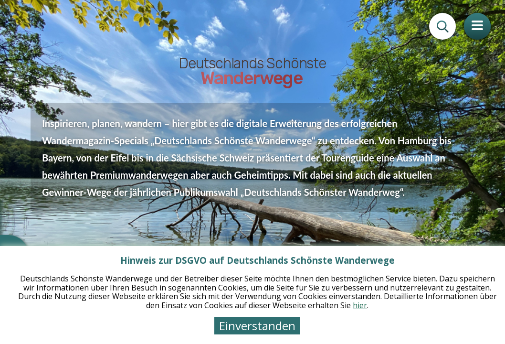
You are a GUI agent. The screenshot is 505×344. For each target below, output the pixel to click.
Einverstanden (257, 325)
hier (360, 305)
